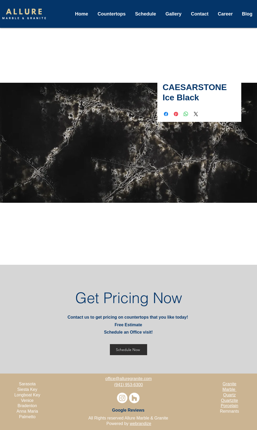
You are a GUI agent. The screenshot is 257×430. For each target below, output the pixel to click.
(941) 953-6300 (128, 384)
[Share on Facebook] (166, 114)
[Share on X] (196, 114)
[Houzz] (134, 398)
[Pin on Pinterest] (176, 114)
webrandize (140, 423)
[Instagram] (122, 398)
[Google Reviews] (128, 410)
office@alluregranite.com (128, 378)
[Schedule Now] (128, 349)
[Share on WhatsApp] (186, 114)
